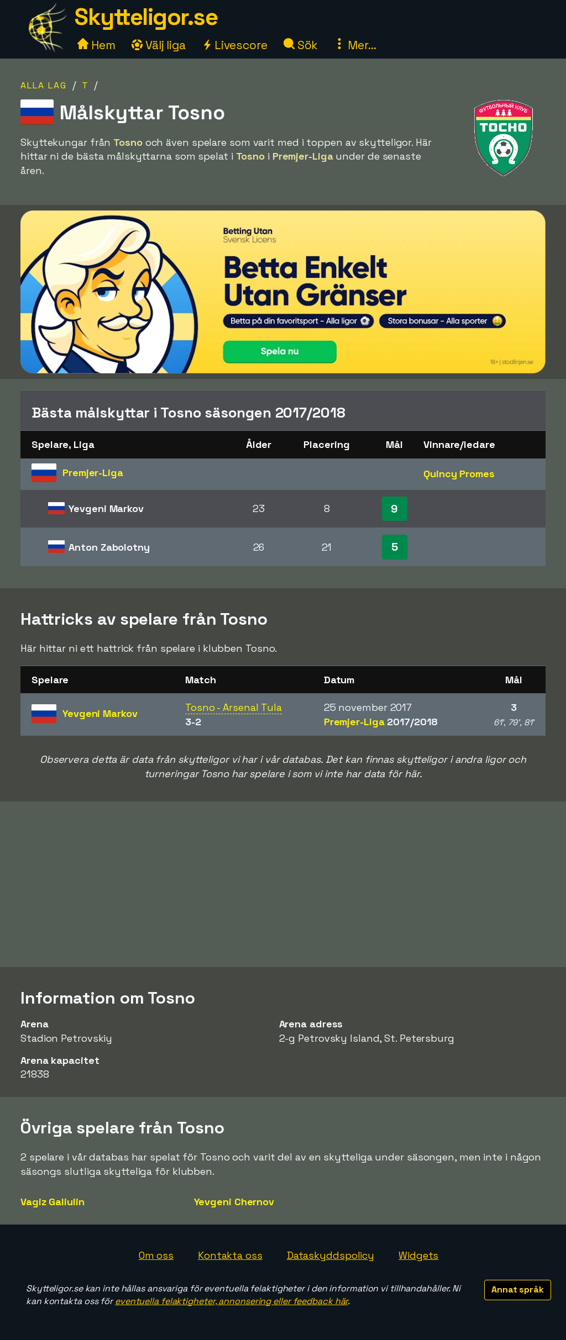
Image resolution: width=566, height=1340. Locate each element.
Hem (96, 45)
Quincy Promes (459, 473)
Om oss (156, 1255)
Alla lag (43, 85)
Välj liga (159, 45)
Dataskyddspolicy (330, 1255)
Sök (301, 45)
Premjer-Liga (381, 721)
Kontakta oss (230, 1255)
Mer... (355, 45)
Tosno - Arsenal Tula (233, 707)
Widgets (418, 1255)
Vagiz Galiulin (52, 1201)
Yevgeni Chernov (234, 1201)
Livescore (235, 45)
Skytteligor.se (146, 16)
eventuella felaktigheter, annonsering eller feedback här (231, 1301)
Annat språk (517, 1289)
